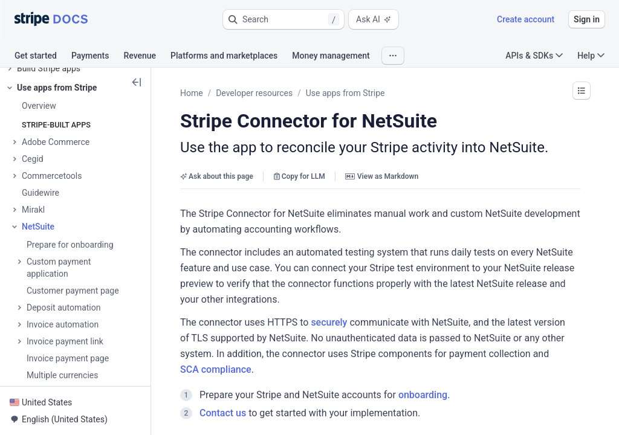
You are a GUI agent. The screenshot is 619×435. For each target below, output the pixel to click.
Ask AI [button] (373, 19)
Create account (525, 19)
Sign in (587, 19)
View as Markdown (381, 176)
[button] (283, 19)
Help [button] (590, 55)
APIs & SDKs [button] (534, 55)
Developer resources (254, 93)
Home (191, 93)
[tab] (43, 57)
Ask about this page (216, 176)
